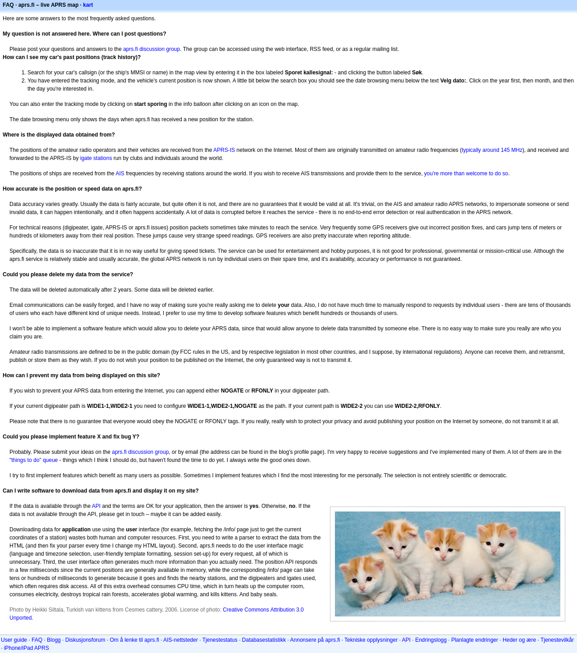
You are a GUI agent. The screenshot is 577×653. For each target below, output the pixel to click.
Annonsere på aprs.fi (315, 640)
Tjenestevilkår (557, 640)
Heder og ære (519, 640)
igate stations (96, 158)
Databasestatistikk (264, 640)
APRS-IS (224, 150)
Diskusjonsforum (85, 640)
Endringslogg (431, 640)
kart (88, 5)
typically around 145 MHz (492, 150)
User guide (14, 640)
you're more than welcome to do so (466, 173)
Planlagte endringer (474, 640)
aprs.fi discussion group (151, 49)
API (96, 506)
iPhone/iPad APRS (26, 648)
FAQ (37, 640)
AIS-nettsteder (180, 640)
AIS (119, 173)
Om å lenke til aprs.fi (134, 640)
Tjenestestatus (220, 640)
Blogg (54, 640)
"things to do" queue (33, 460)
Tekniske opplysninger (371, 640)
